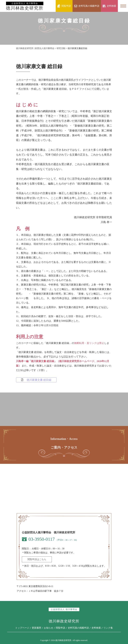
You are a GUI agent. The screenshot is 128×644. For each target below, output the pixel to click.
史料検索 (96, 628)
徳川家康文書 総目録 (36, 379)
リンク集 (108, 628)
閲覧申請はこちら (37, 559)
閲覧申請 (60, 628)
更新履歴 (36, 628)
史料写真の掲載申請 (78, 628)
